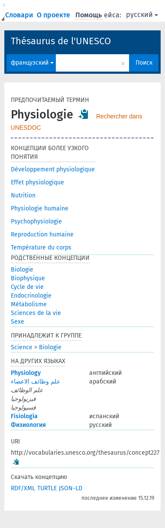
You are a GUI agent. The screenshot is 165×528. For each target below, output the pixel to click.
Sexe (17, 321)
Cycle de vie (27, 287)
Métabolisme (29, 304)
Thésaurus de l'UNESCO (61, 41)
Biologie (22, 269)
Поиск (144, 62)
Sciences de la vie (36, 313)
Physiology (26, 373)
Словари (20, 15)
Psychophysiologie (36, 221)
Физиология (28, 425)
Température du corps (41, 247)
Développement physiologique (53, 169)
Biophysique (28, 278)
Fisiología (24, 416)
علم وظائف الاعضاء (35, 381)
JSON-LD (70, 488)
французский (32, 62)
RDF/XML (23, 488)
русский (142, 14)
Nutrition (23, 195)
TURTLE (47, 488)
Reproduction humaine (42, 234)
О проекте (54, 15)
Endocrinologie (31, 295)
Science (21, 347)
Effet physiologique (37, 182)
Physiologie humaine (39, 208)
